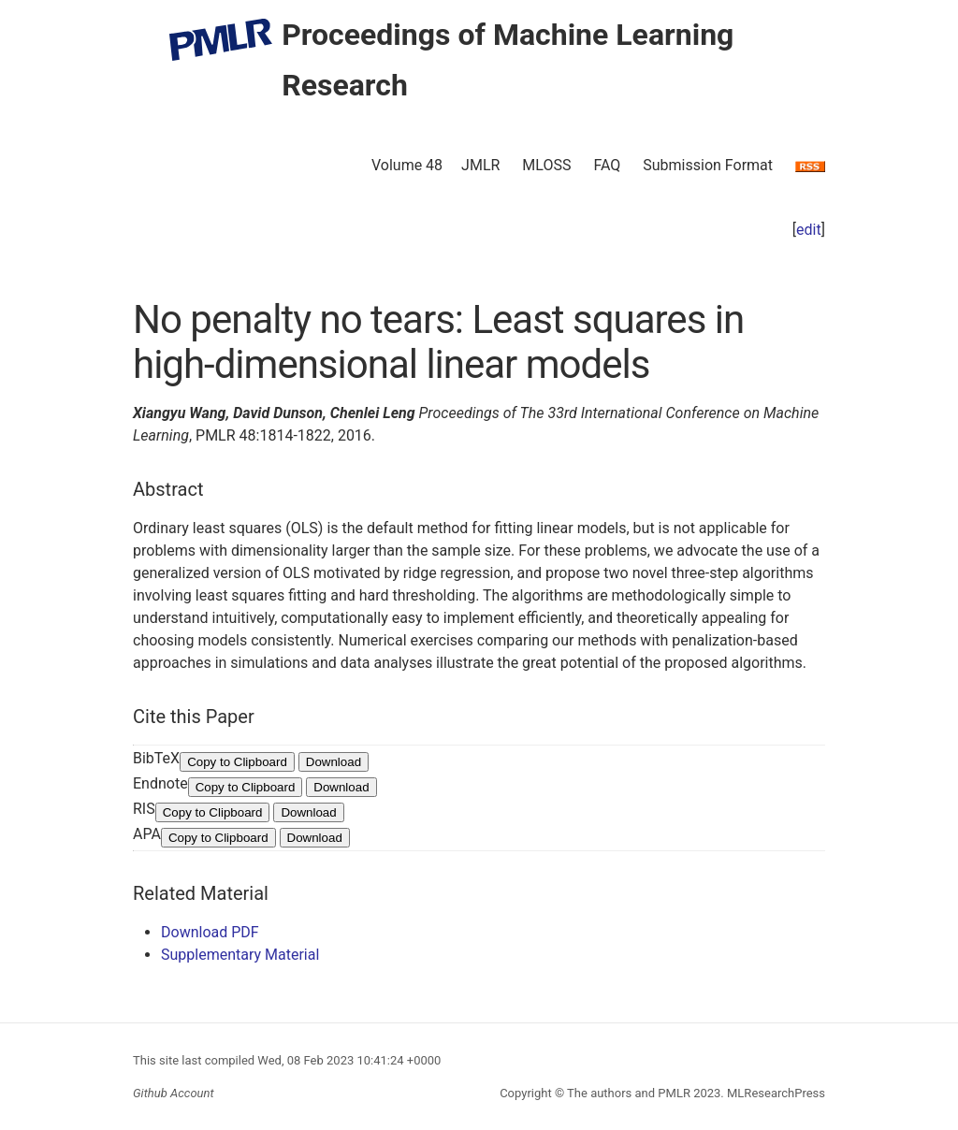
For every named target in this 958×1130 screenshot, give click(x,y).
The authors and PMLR (628, 1093)
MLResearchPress (774, 1093)
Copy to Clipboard (237, 762)
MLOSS (546, 165)
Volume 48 (407, 165)
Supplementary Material (240, 954)
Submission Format (708, 165)
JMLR (480, 165)
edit (808, 230)
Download (333, 762)
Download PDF (210, 932)
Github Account (173, 1093)
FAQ (606, 165)
